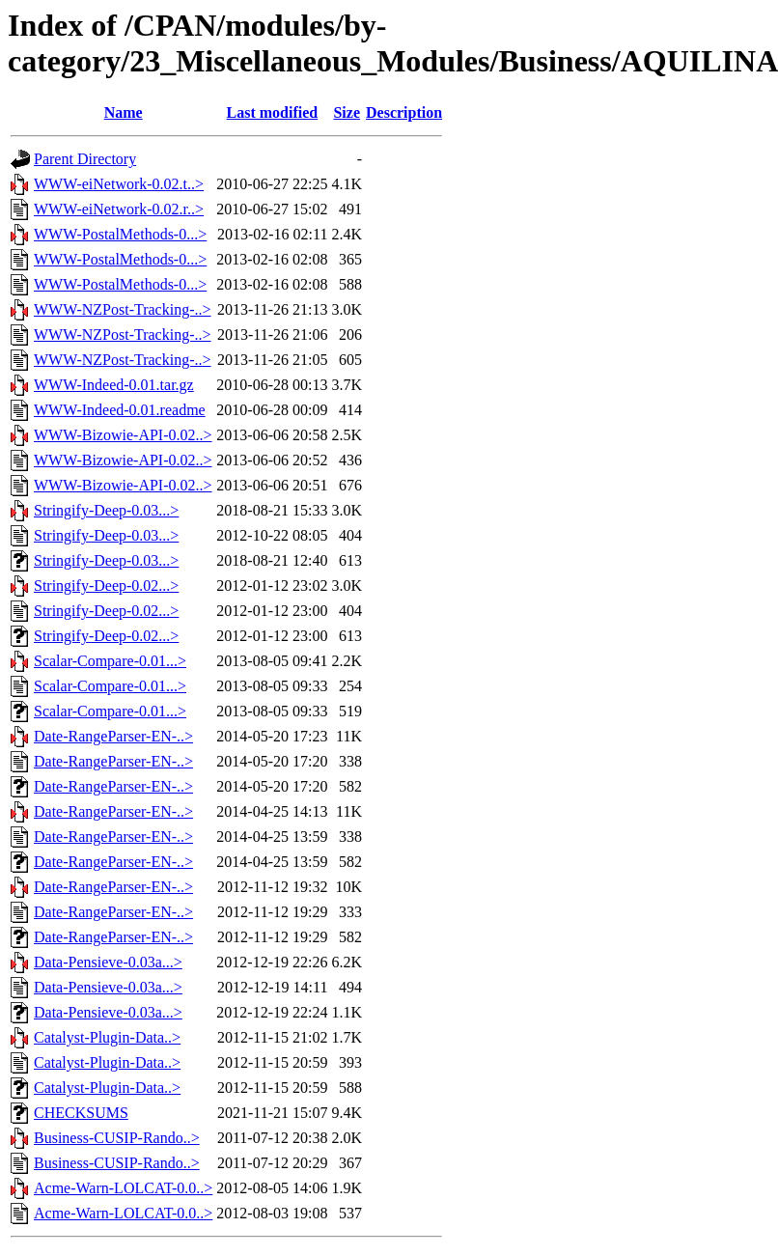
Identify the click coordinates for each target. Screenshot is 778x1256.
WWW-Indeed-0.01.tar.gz (114, 385)
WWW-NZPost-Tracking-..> (122, 309)
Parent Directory (85, 159)
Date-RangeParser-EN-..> (113, 736)
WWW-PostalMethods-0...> (120, 234)
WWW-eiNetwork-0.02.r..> (119, 209)
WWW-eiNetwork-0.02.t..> (119, 184)
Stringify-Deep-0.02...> (106, 585)
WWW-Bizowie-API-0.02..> (123, 435)
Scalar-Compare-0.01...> (110, 661)
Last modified (273, 112)
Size (346, 112)
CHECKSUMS (81, 1112)
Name (123, 112)
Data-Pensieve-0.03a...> (108, 962)
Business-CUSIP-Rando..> (117, 1138)
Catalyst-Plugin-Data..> (107, 1037)
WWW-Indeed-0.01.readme (120, 410)
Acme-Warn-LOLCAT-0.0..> (123, 1188)
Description (404, 112)
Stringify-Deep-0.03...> (106, 510)
